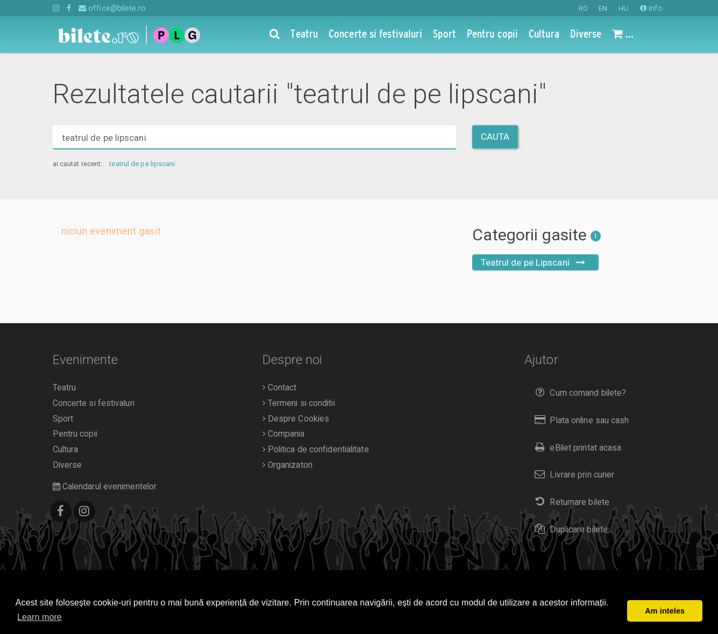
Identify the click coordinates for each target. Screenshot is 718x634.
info (651, 8)
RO (583, 8)
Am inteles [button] (665, 611)
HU (623, 8)
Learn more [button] (39, 617)
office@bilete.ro (112, 8)
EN (603, 8)
